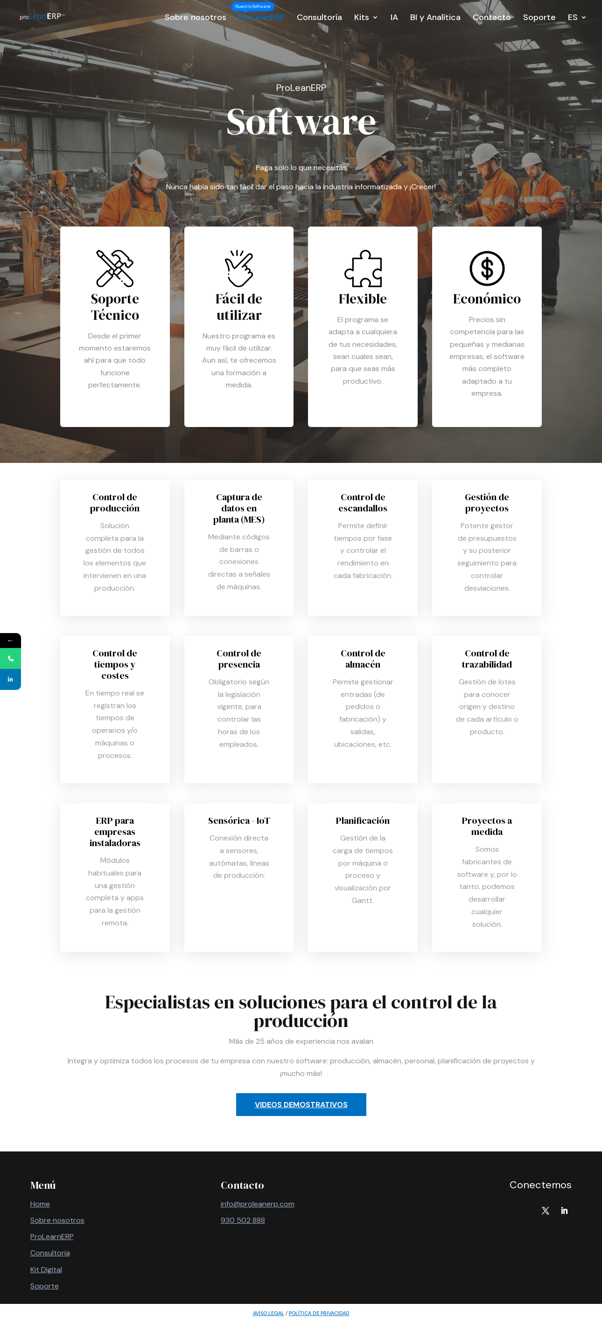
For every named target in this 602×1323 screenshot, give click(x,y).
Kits (361, 18)
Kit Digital (46, 1270)
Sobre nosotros (195, 18)
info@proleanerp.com (257, 1204)
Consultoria (50, 1253)
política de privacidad (319, 1313)
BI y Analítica (435, 18)
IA (394, 18)
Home (40, 1204)
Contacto (492, 18)
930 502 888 (243, 1220)
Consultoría (319, 18)
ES (573, 18)
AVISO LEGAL (268, 1313)
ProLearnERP (52, 1236)
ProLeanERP (261, 18)
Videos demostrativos (301, 1104)
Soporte (539, 18)
